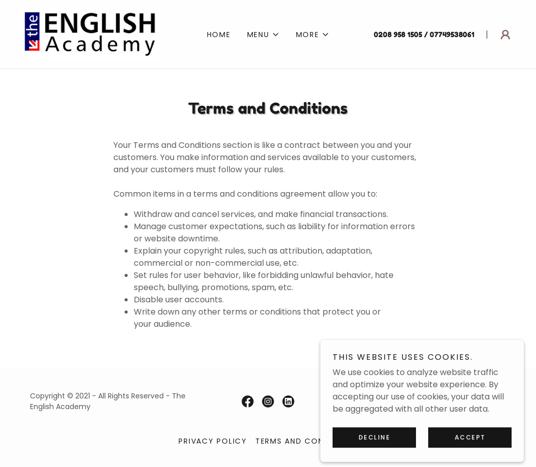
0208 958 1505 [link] (398, 34)
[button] (263, 34)
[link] (90, 34)
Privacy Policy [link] (212, 441)
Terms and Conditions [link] (306, 441)
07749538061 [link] (452, 34)
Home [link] (219, 34)
